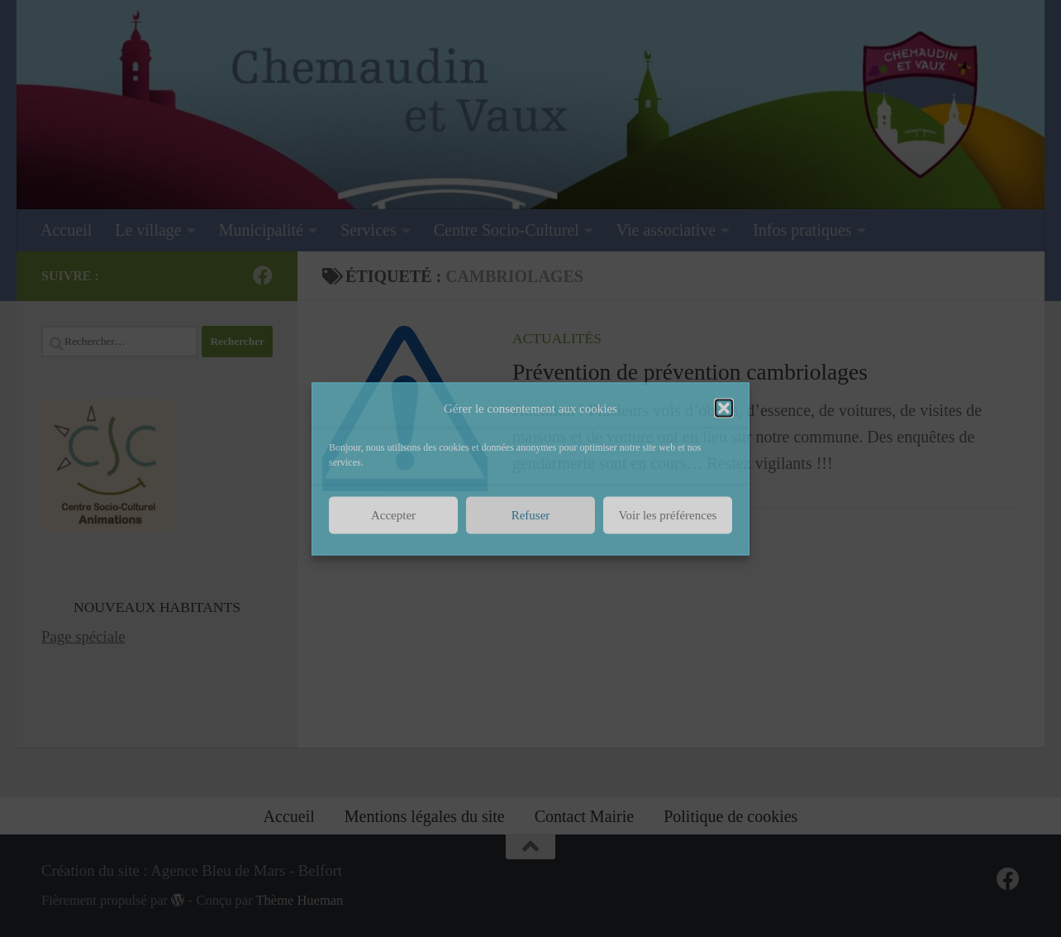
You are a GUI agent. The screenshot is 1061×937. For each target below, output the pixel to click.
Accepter (393, 515)
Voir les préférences (668, 515)
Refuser (530, 515)
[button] (724, 407)
